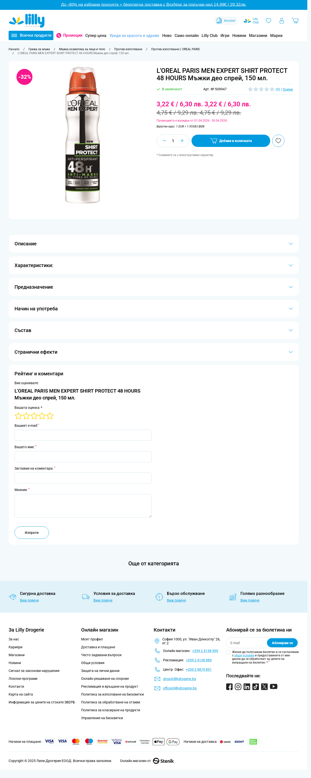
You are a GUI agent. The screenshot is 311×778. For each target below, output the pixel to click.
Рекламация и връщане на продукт (110, 686)
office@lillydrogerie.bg (180, 688)
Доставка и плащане (98, 647)
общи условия (244, 655)
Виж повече (29, 600)
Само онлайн (187, 35)
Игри (225, 35)
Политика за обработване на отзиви (110, 702)
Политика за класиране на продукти (110, 710)
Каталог (226, 20)
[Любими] (268, 20)
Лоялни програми (23, 679)
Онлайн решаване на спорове (105, 679)
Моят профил (92, 639)
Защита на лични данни (100, 671)
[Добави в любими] (278, 141)
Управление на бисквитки (102, 718)
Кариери (15, 647)
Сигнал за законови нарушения (34, 671)
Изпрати (32, 533)
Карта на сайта (21, 694)
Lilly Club (210, 35)
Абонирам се (282, 643)
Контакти (16, 686)
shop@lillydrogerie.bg (179, 679)
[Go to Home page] (27, 20)
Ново (167, 35)
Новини (239, 35)
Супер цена (95, 35)
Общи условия (92, 663)
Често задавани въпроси (101, 655)
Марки (276, 35)
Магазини (258, 35)
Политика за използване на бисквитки (112, 694)
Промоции (72, 35)
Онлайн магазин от (147, 761)
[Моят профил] (281, 20)
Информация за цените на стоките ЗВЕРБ (42, 702)
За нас (14, 639)
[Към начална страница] (14, 49)
